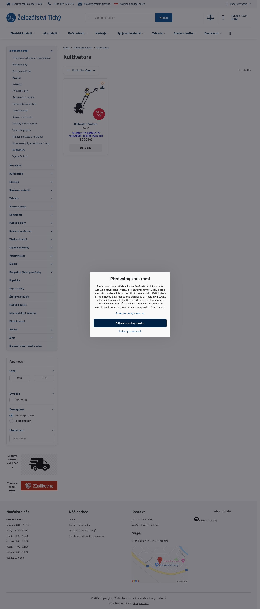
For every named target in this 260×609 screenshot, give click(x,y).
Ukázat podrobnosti (130, 331)
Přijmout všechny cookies (130, 323)
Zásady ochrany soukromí (130, 313)
